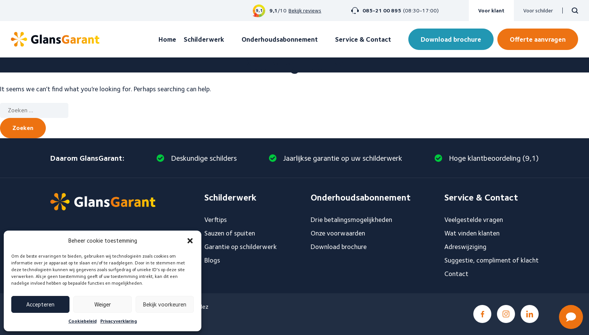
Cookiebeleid (82, 321)
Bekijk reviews (304, 11)
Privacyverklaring (118, 321)
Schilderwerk (204, 39)
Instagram (506, 314)
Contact (456, 274)
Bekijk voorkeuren (164, 304)
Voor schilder (538, 11)
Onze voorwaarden (338, 233)
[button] (190, 240)
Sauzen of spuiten (229, 233)
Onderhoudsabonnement (280, 39)
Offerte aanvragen (538, 39)
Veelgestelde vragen (473, 219)
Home (167, 39)
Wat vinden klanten (472, 233)
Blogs (212, 260)
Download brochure (451, 39)
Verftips (215, 219)
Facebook (482, 314)
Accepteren (40, 304)
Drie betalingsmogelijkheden (351, 219)
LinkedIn (530, 314)
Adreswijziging (465, 246)
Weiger (102, 304)
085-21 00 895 (381, 11)
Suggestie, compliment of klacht (491, 260)
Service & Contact (363, 39)
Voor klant (491, 11)
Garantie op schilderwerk (240, 246)
